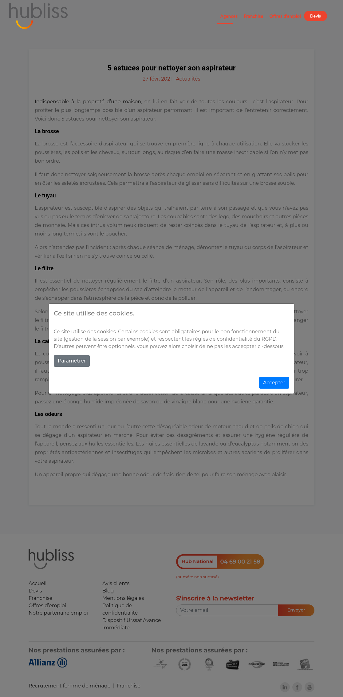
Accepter (274, 383)
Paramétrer (72, 361)
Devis (315, 15)
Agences (229, 16)
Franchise (253, 16)
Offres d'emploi (285, 16)
